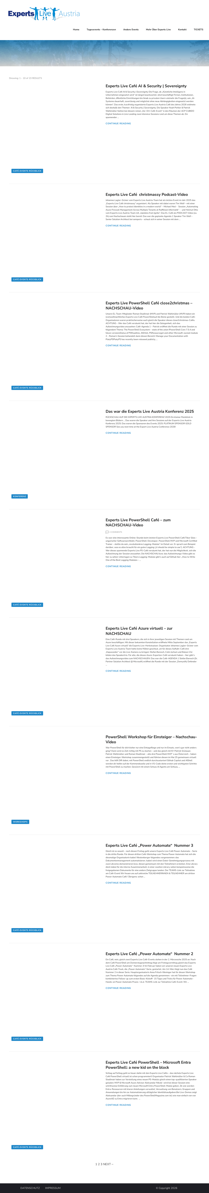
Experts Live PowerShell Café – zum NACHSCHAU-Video (138, 522)
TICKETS (198, 29)
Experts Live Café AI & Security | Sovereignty (146, 86)
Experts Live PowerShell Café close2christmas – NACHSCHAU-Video (149, 305)
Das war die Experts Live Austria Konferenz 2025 (150, 411)
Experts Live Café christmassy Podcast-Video (147, 194)
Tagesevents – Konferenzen (101, 29)
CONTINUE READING (118, 123)
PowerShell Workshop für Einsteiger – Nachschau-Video (151, 739)
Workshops (20, 822)
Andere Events (131, 29)
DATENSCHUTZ (30, 1188)
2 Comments (115, 532)
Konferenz (19, 496)
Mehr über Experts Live (158, 29)
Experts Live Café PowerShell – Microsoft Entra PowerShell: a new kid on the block (148, 1065)
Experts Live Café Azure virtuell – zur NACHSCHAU (139, 631)
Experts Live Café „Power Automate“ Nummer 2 (149, 953)
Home (76, 29)
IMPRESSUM (53, 1188)
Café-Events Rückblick (27, 171)
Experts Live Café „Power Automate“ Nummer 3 (149, 845)
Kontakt (182, 29)
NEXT (108, 1164)
